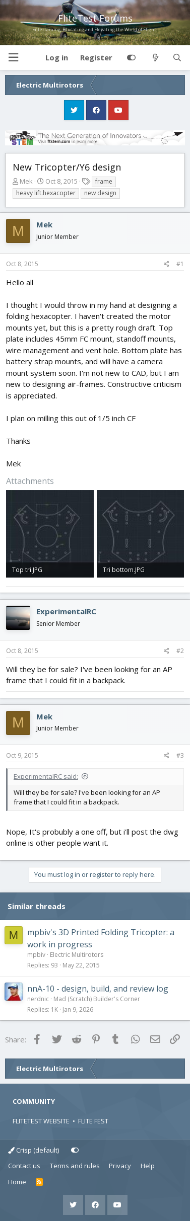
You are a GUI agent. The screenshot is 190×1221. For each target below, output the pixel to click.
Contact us (24, 1165)
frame (103, 181)
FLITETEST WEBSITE (41, 1120)
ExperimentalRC (66, 611)
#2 (180, 650)
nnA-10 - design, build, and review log (97, 988)
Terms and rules (75, 1165)
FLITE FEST (93, 1120)
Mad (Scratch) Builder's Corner (96, 999)
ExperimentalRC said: (46, 776)
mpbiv (36, 954)
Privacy (120, 1165)
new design (100, 193)
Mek (26, 181)
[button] (13, 57)
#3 (180, 755)
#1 (180, 264)
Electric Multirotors (76, 954)
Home (17, 1181)
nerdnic (38, 999)
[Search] (177, 58)
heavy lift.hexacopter (46, 193)
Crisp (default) (33, 1150)
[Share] (166, 264)
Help (148, 1165)
